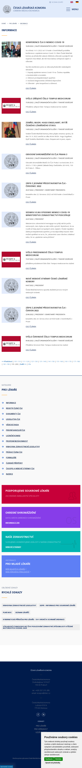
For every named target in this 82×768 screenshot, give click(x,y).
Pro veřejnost (41, 729)
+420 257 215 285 (42, 690)
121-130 (34, 361)
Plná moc (7, 612)
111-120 (26, 361)
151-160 (59, 361)
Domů (4, 23)
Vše (29, 364)
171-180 (76, 361)
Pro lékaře (13, 23)
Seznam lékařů (22, 612)
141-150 (51, 361)
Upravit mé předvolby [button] (52, 763)
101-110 (17, 361)
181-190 (6, 364)
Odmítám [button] (58, 759)
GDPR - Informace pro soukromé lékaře (57, 605)
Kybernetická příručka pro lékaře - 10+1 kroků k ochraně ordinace (33, 619)
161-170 (68, 361)
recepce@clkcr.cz (43, 693)
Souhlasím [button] (49, 759)
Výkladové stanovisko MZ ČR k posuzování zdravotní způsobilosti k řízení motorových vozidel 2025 (38, 627)
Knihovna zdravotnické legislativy (19, 605)
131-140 (42, 361)
